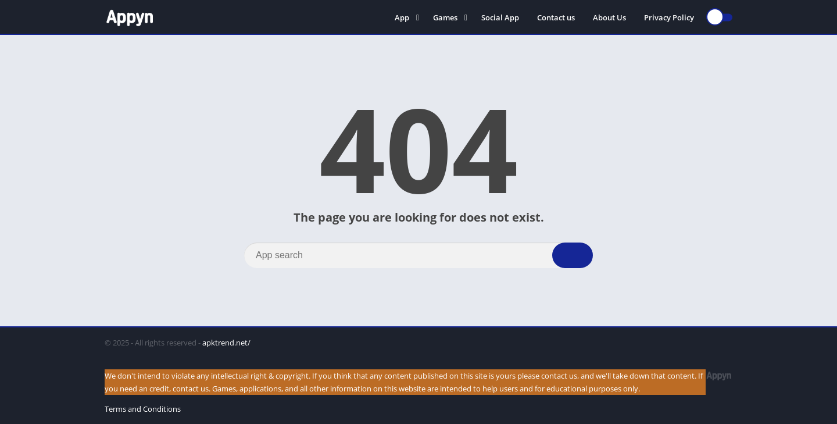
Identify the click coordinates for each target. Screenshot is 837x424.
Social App (500, 17)
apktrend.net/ (226, 342)
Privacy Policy (669, 17)
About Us (609, 17)
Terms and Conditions (143, 409)
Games (445, 17)
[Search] (418, 255)
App (402, 17)
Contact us (556, 17)
